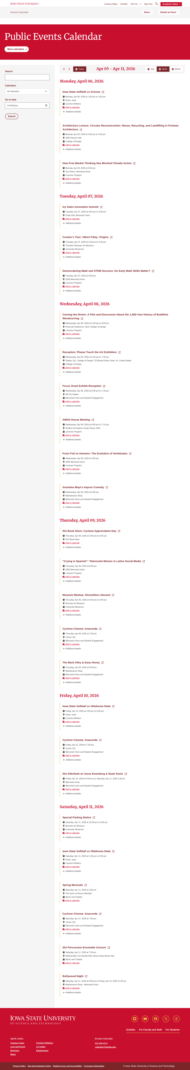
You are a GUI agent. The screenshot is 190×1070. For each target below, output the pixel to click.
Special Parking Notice (78, 817)
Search (9, 71)
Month (176, 69)
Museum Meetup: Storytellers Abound (88, 594)
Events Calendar (19, 19)
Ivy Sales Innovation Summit (82, 206)
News (13, 1054)
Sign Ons (148, 8)
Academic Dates (170, 8)
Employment (42, 1051)
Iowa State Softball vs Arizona (83, 91)
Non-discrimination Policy (39, 1066)
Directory (14, 1051)
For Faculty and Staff (150, 1029)
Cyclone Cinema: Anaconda (81, 628)
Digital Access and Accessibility (67, 1066)
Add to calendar (71, 107)
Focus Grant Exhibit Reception (83, 385)
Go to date (10, 99)
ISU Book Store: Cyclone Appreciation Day (91, 530)
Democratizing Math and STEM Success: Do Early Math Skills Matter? (108, 270)
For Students (173, 1029)
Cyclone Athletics (44, 1043)
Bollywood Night (74, 976)
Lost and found (17, 1047)
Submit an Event (171, 19)
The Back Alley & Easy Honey (82, 662)
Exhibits (124, 8)
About (155, 19)
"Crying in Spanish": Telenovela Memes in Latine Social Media (103, 561)
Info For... (135, 8)
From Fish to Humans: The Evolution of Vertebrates (96, 453)
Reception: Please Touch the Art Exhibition (91, 352)
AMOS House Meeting (78, 419)
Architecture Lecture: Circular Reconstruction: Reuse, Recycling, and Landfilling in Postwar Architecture (120, 127)
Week (163, 69)
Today (79, 69)
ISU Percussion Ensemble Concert (86, 947)
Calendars (10, 85)
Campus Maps (110, 8)
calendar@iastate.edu (105, 1047)
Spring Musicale (74, 884)
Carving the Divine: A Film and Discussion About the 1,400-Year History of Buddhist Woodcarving (115, 316)
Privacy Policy (19, 1066)
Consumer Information (94, 1066)
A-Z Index (40, 1047)
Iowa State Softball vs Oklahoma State (88, 706)
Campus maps (17, 1043)
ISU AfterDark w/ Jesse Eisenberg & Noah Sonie (94, 773)
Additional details (73, 112)
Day (151, 69)
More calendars (15, 49)
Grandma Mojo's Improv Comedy (85, 487)
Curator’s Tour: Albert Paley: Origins (87, 236)
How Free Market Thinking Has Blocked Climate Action (98, 163)
